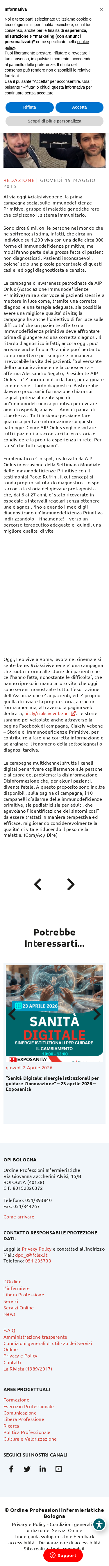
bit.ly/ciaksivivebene (46, 713)
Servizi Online (18, 1307)
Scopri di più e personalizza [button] (54, 121)
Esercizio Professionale (28, 1406)
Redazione (19, 180)
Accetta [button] (79, 107)
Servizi (10, 1301)
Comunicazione (20, 1412)
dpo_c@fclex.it (31, 1255)
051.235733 (38, 1260)
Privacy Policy (37, 1248)
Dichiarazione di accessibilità (70, 1542)
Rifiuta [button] (29, 107)
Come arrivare (18, 1216)
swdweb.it (74, 1548)
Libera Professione (23, 1294)
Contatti (12, 1362)
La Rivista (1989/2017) (27, 1368)
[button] (101, 9)
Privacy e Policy (20, 1355)
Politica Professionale (27, 1432)
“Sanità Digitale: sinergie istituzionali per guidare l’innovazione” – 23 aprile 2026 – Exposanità (52, 1083)
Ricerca (11, 1425)
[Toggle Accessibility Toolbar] (99, 1524)
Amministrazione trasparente (35, 1337)
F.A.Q (9, 1330)
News (9, 1314)
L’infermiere (16, 1288)
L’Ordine (12, 1281)
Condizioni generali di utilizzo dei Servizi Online (62, 1527)
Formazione (16, 1399)
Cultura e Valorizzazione (30, 1438)
